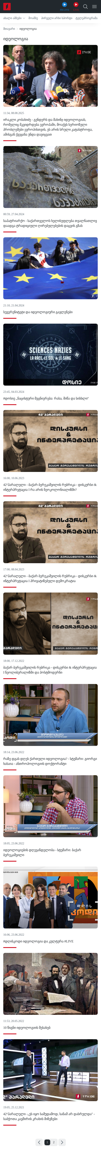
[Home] (7, 6)
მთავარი (9, 28)
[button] (14, 18)
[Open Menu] (94, 6)
